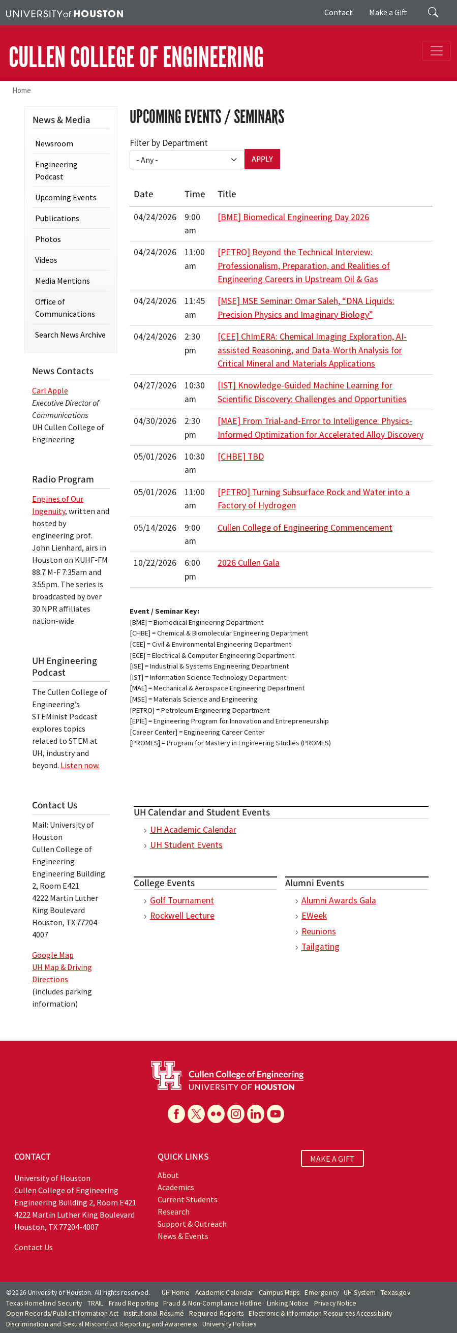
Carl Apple (50, 390)
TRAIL (95, 1303)
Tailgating (320, 946)
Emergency (321, 1292)
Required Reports (216, 1313)
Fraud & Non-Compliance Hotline (212, 1303)
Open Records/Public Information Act (62, 1313)
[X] (196, 1114)
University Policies (229, 1324)
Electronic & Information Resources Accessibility (320, 1313)
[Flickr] (216, 1114)
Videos (46, 260)
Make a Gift (388, 12)
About (168, 1175)
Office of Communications (65, 307)
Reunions (318, 931)
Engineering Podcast (56, 170)
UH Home (176, 1292)
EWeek (314, 915)
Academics (176, 1187)
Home (21, 90)
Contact (338, 12)
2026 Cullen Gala (249, 562)
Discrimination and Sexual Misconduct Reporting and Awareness (101, 1324)
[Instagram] (236, 1114)
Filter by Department (169, 142)
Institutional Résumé (154, 1313)
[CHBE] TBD (241, 456)
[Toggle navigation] (436, 51)
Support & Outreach (192, 1224)
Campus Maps (279, 1292)
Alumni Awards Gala (338, 900)
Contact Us (33, 1247)
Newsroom (54, 143)
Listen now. (80, 765)
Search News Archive (70, 334)
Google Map (53, 955)
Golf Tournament (182, 900)
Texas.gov (395, 1292)
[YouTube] (275, 1114)
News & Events (183, 1236)
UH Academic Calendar (193, 829)
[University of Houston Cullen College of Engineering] (227, 1075)
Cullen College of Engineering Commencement (305, 527)
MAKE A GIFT (332, 1158)
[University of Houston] (64, 13)
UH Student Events (186, 845)
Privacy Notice (335, 1303)
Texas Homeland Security (44, 1303)
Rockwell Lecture (182, 915)
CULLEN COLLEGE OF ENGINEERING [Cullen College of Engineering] (136, 57)
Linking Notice (288, 1303)
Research (174, 1211)
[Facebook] (176, 1114)
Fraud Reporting (133, 1303)
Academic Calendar (224, 1292)
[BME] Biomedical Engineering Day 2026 (293, 217)
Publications (57, 218)
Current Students (188, 1199)
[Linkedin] (255, 1114)
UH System (360, 1292)
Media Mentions (62, 281)
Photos (48, 239)
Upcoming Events (66, 197)
